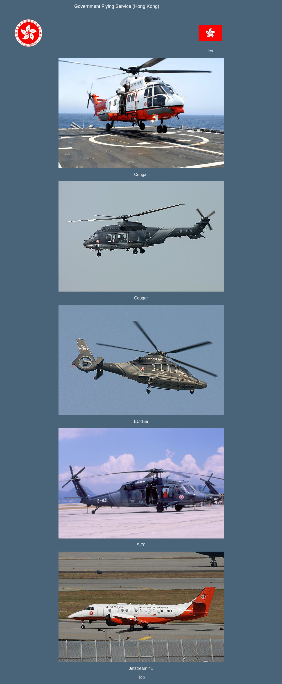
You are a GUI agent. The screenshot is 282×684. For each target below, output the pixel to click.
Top (141, 677)
